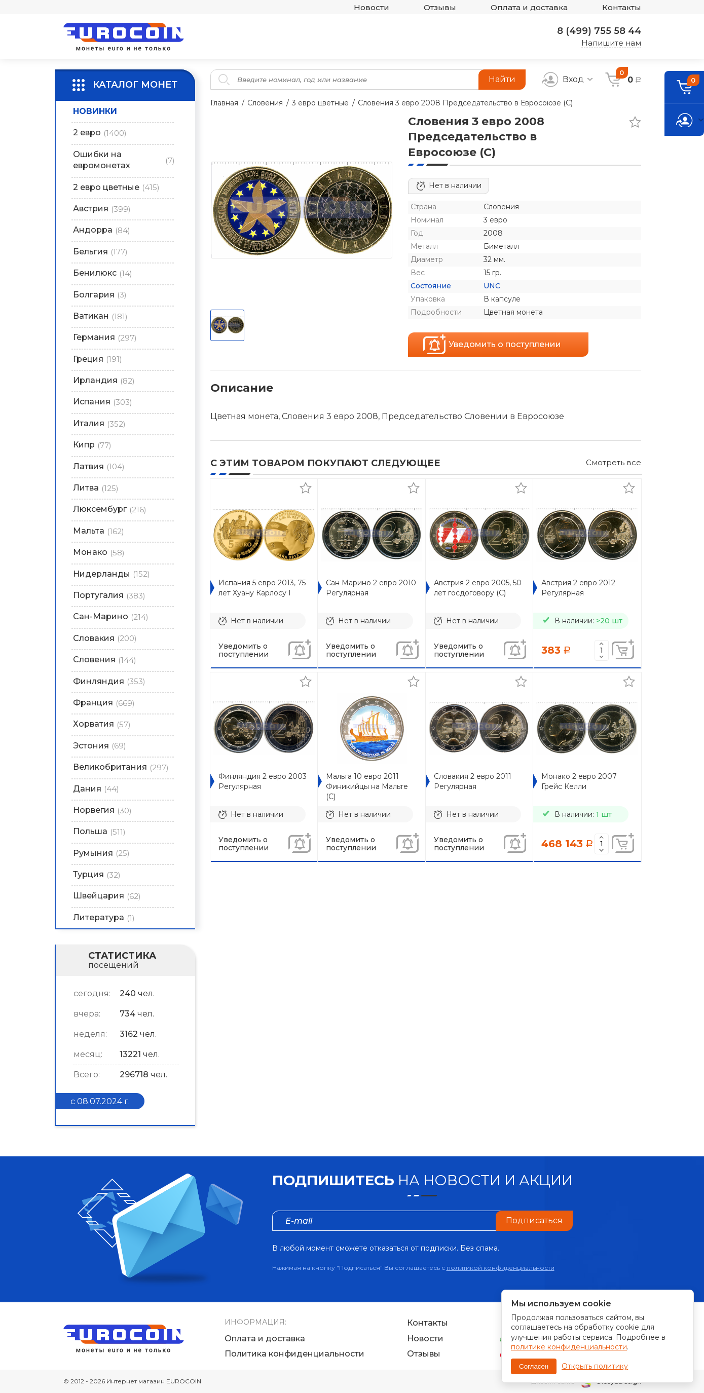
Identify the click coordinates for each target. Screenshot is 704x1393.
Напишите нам (611, 43)
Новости (371, 7)
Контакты (621, 7)
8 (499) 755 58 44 (599, 30)
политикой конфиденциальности (500, 1267)
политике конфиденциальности (569, 1346)
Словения (265, 102)
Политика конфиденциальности (294, 1354)
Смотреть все (613, 462)
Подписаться (534, 1220)
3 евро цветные (320, 102)
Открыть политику (595, 1366)
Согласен (533, 1366)
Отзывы (440, 7)
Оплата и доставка (529, 7)
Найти (502, 79)
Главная (224, 102)
